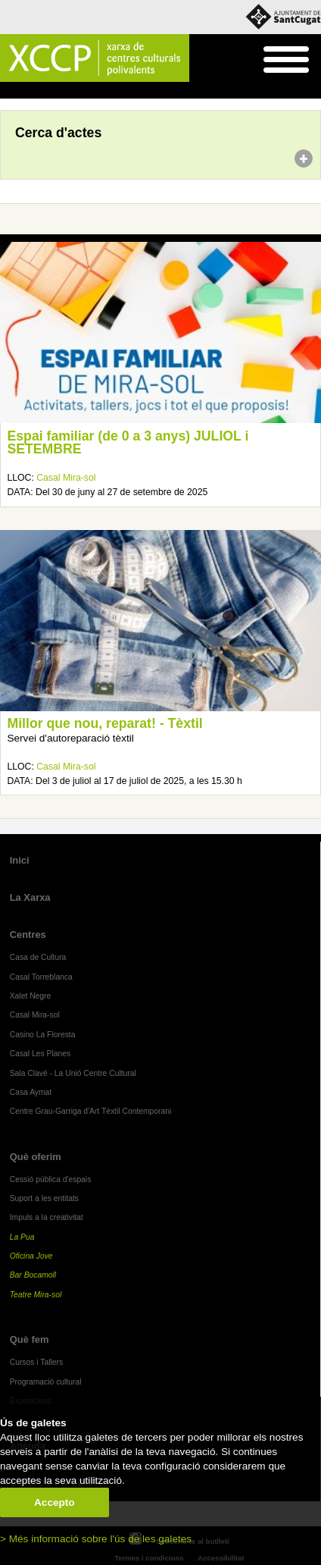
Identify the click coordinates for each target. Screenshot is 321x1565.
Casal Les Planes (40, 1053)
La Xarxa (30, 897)
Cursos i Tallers (36, 1362)
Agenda (40, 91)
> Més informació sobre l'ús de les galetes (96, 1539)
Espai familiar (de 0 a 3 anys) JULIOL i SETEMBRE (127, 442)
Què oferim (35, 1156)
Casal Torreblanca (41, 977)
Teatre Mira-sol (36, 1295)
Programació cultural (46, 1382)
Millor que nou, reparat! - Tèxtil (104, 723)
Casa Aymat (31, 1092)
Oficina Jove (31, 1256)
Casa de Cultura (38, 957)
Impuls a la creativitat (46, 1217)
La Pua (22, 1237)
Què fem (29, 1339)
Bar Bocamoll (33, 1275)
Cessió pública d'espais (51, 1179)
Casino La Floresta (43, 1034)
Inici (8, 91)
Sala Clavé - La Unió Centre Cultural (73, 1073)
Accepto (54, 1502)
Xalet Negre (30, 996)
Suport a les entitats (44, 1198)
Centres (28, 934)
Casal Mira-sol (65, 477)
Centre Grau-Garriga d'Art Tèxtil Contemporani (91, 1111)
